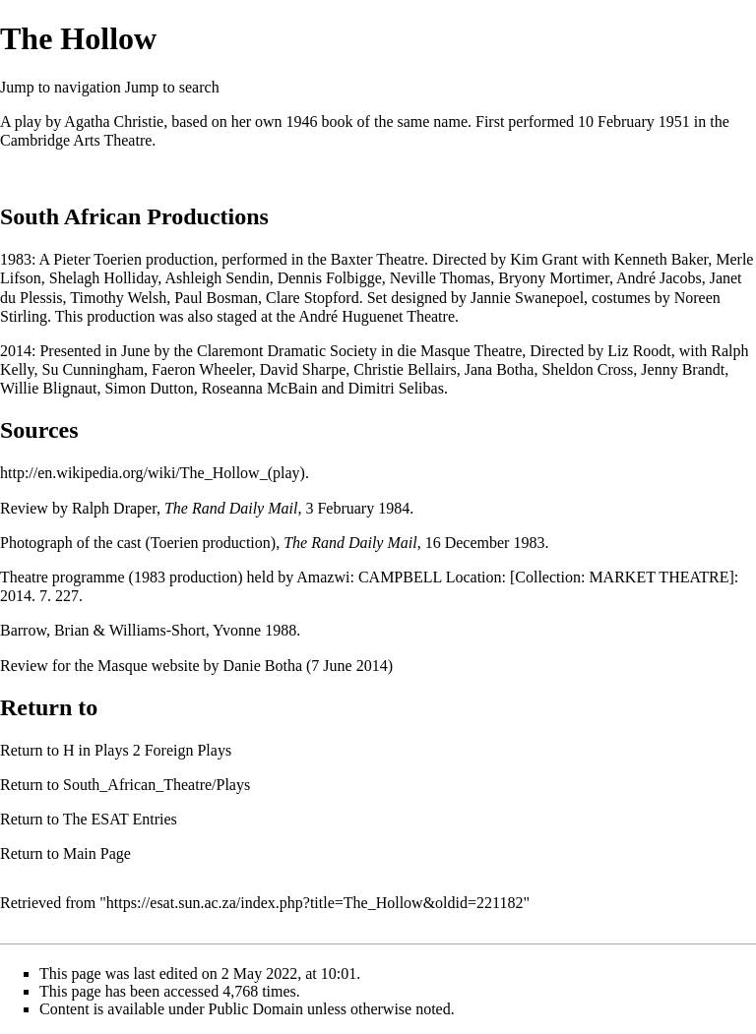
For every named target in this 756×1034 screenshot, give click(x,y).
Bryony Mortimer (553, 278)
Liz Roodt (638, 350)
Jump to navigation (60, 87)
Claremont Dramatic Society (287, 350)
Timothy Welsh (118, 297)
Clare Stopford (312, 297)
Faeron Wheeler (202, 369)
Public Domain (256, 1009)
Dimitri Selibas (396, 388)
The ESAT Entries (120, 819)
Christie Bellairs (404, 369)
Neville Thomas (440, 278)
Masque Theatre (471, 350)
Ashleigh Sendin (216, 278)
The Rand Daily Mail (231, 508)
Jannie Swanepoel (527, 297)
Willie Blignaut (48, 388)
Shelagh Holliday (103, 278)
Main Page (97, 853)
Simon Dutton (148, 388)
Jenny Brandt (682, 369)
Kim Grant (544, 259)
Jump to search (172, 87)
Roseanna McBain (260, 388)
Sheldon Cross (587, 369)
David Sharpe (303, 369)
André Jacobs (659, 278)
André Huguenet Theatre (376, 316)
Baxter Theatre (377, 259)
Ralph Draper (114, 508)
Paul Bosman (216, 297)
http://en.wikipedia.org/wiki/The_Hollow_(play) (152, 472)
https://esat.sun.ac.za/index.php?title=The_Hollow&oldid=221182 (315, 902)
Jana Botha (500, 369)
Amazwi (322, 577)
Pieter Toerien (97, 259)
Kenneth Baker (660, 259)
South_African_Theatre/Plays (156, 784)
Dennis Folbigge (330, 278)
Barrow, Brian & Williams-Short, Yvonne (130, 630)
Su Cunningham (93, 369)
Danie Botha (262, 665)
